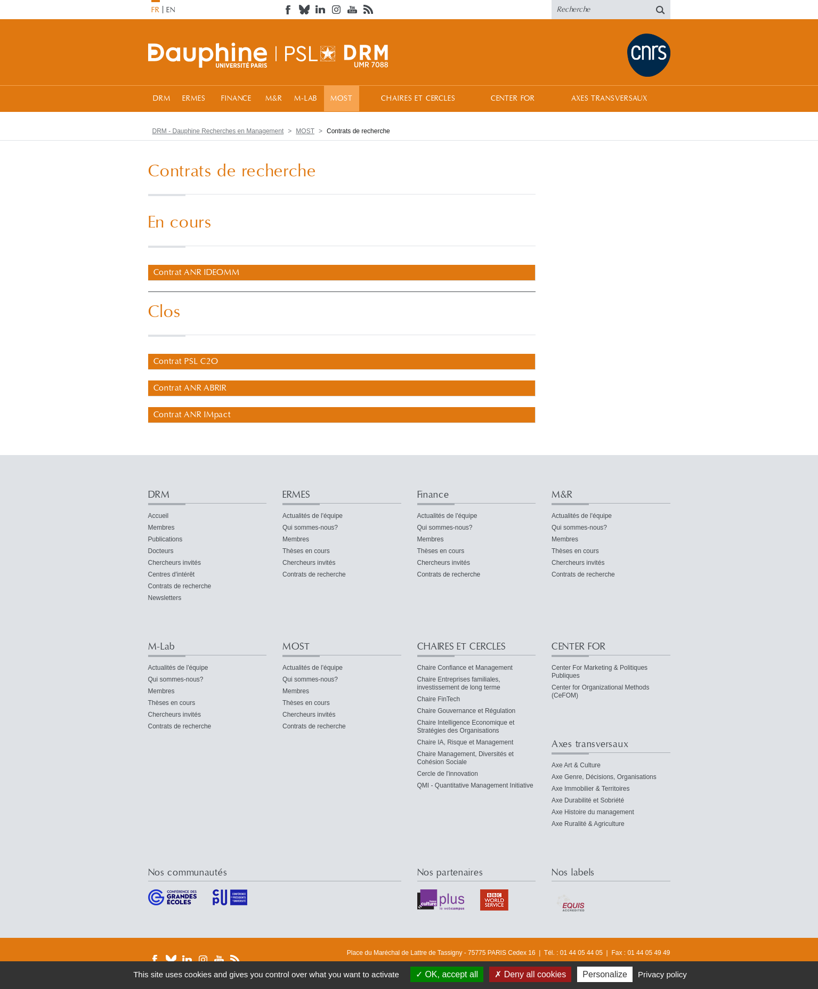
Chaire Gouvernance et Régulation (466, 711)
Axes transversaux (609, 98)
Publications (165, 539)
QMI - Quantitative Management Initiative (475, 785)
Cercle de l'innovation (447, 773)
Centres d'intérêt (171, 574)
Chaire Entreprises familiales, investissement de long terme (458, 683)
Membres (161, 527)
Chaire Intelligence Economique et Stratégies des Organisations (466, 726)
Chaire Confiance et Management (465, 667)
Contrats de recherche (180, 586)
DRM (162, 98)
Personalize (604, 974)
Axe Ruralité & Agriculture (588, 824)
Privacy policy (662, 974)
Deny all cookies (530, 974)
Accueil (158, 516)
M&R (273, 98)
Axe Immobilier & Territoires (590, 788)
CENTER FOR (513, 98)
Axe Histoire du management (593, 812)
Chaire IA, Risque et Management (465, 742)
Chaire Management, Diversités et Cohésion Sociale (465, 758)
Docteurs (161, 551)
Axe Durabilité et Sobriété (588, 800)
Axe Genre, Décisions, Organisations (604, 777)
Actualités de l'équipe (312, 516)
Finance (236, 98)
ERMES (193, 98)
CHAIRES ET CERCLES (418, 98)
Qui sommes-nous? (310, 527)
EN (170, 10)
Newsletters (165, 598)
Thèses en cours (306, 551)
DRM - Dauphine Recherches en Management (218, 131)
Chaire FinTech (438, 699)
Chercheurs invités (174, 562)
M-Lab (305, 98)
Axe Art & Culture (576, 765)
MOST (341, 98)
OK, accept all (447, 974)
